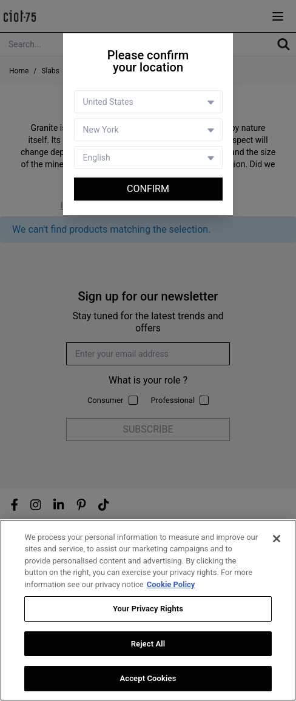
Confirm (148, 188)
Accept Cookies (147, 678)
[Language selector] (148, 157)
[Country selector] (148, 101)
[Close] (276, 538)
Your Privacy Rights (148, 609)
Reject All (148, 643)
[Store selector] (148, 129)
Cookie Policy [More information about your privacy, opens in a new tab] (171, 584)
